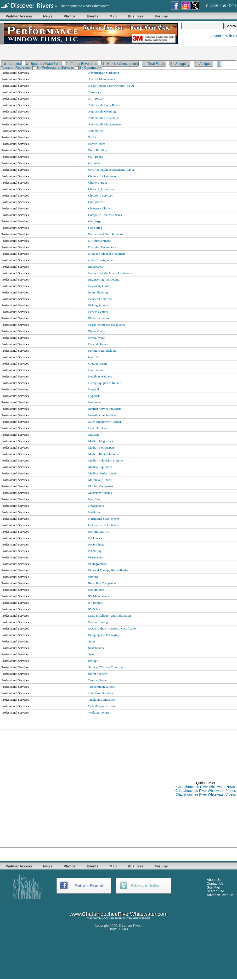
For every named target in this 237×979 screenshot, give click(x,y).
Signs (91, 641)
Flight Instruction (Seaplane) (106, 324)
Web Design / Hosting (102, 706)
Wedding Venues (98, 712)
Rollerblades (96, 589)
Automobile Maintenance (104, 124)
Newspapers (96, 505)
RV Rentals (95, 602)
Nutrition (94, 512)
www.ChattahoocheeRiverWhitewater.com (118, 914)
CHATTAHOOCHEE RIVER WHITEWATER (115, 918)
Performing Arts (98, 531)
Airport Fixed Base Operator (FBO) (111, 85)
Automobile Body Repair (104, 105)
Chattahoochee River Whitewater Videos (205, 794)
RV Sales (94, 609)
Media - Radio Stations (103, 454)
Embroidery (95, 266)
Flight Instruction (99, 318)
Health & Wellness (100, 376)
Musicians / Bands (100, 493)
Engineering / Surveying (103, 279)
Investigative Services (102, 415)
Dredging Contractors (102, 247)
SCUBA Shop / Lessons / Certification (112, 628)
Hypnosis (94, 396)
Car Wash (94, 163)
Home (229, 5)
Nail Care (94, 499)
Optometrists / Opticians (103, 525)
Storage (93, 661)
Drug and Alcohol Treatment (106, 253)
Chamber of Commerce (103, 176)
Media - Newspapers (101, 447)
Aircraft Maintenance (101, 79)
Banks (92, 137)
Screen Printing (98, 622)
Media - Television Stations (105, 460)
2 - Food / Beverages (81, 64)
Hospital (93, 389)
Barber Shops (96, 144)
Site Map (213, 887)
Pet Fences (95, 538)
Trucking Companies (101, 699)
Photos (69, 16)
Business (136, 16)
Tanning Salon (97, 680)
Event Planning (98, 292)
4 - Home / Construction (120, 64)
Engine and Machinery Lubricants (110, 273)
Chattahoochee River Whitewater (84, 6)
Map (113, 16)
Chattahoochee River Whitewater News (205, 787)
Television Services (100, 693)
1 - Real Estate (154, 64)
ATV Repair (96, 98)
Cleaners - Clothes (100, 208)
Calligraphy (95, 156)
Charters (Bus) (97, 182)
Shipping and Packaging (103, 635)
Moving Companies (100, 486)
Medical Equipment (100, 467)
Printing (93, 577)
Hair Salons (95, 370)
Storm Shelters (97, 673)
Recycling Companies (102, 583)
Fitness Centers (98, 312)
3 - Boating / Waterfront (43, 64)
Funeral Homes (98, 344)
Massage (93, 434)
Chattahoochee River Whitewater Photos (205, 791)
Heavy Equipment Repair (104, 383)
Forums (161, 16)
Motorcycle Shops (99, 480)
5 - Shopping (179, 64)
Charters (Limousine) (101, 189)
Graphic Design (98, 363)
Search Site (215, 891)
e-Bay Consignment (100, 260)
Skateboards (96, 648)
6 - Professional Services (55, 67)
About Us (214, 880)
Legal (125, 929)
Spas (91, 654)
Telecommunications (101, 686)
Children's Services (100, 195)
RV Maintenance (98, 596)
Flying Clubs (96, 331)
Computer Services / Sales (105, 215)
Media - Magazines (100, 441)
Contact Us (215, 883)
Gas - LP (93, 357)
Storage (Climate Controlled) (106, 667)
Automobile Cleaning (102, 111)
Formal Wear (96, 337)
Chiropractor (96, 202)
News (47, 16)
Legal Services (97, 428)
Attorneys (94, 92)
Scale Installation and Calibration (109, 615)
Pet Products (96, 544)
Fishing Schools (98, 305)
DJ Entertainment (99, 240)
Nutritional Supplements (103, 518)
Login (212, 5)
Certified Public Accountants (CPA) (111, 169)
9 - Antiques (203, 64)
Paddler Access (19, 16)
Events (92, 16)
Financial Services (100, 299)
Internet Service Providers (104, 409)
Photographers (97, 564)
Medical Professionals (102, 473)
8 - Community (90, 67)
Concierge (94, 221)
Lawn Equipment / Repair (104, 421)
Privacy (113, 929)
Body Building (97, 150)
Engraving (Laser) (99, 286)
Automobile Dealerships (103, 118)
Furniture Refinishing (102, 350)
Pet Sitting (95, 551)
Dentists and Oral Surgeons (105, 234)
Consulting (95, 228)
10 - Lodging (11, 64)
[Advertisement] (55, 789)
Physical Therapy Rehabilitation (108, 570)
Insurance (94, 402)
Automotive (95, 131)
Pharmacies (95, 557)
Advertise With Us (223, 36)
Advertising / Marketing (103, 72)
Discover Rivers (130, 926)
